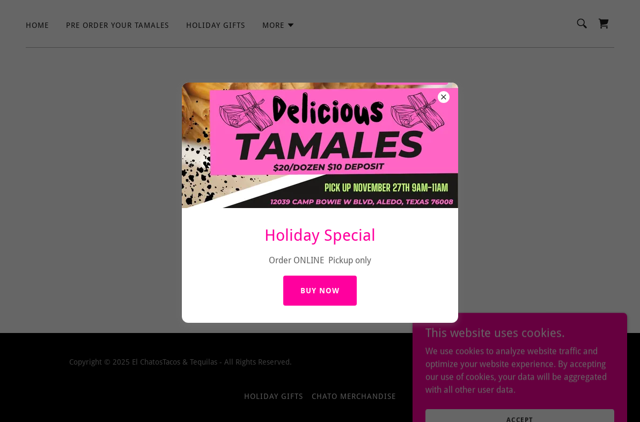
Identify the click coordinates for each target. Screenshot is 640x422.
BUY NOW (320, 290)
